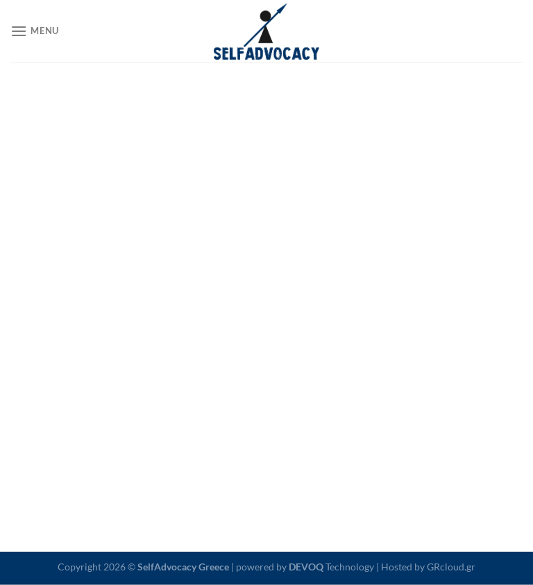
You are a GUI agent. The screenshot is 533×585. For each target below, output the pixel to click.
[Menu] (34, 31)
